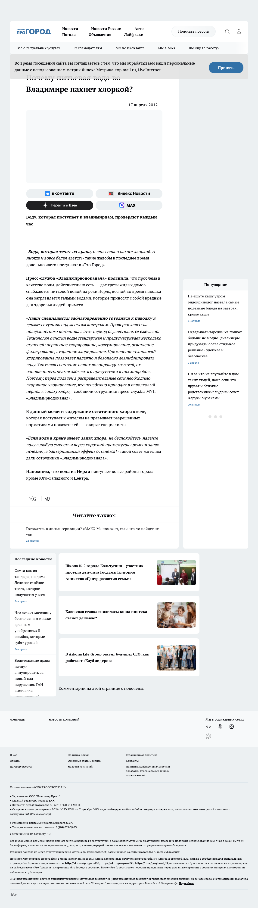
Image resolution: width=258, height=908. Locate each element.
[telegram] (49, 498)
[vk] (33, 498)
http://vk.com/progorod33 (82, 863)
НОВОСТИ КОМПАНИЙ (64, 719)
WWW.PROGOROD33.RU (49, 787)
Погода (69, 34)
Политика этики (78, 755)
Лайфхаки (133, 34)
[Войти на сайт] (238, 31)
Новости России (106, 28)
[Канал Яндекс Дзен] (59, 205)
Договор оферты (21, 766)
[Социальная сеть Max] (129, 205)
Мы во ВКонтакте (130, 48)
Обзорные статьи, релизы (84, 760)
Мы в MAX (166, 48)
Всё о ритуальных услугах (38, 48)
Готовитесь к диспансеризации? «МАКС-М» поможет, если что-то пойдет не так (94, 535)
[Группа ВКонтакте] (59, 193)
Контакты (132, 760)
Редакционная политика (141, 755)
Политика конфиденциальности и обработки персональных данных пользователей (148, 771)
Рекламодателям (88, 48)
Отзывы (15, 760)
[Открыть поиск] (227, 31)
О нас (13, 755)
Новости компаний (80, 766)
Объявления (100, 34)
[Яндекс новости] (129, 193)
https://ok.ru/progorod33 (117, 863)
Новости (70, 28)
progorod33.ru (147, 852)
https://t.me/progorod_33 (151, 863)
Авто (139, 28)
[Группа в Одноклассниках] (220, 726)
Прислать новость (193, 31)
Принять (226, 67)
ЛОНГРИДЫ (17, 719)
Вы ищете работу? (204, 48)
